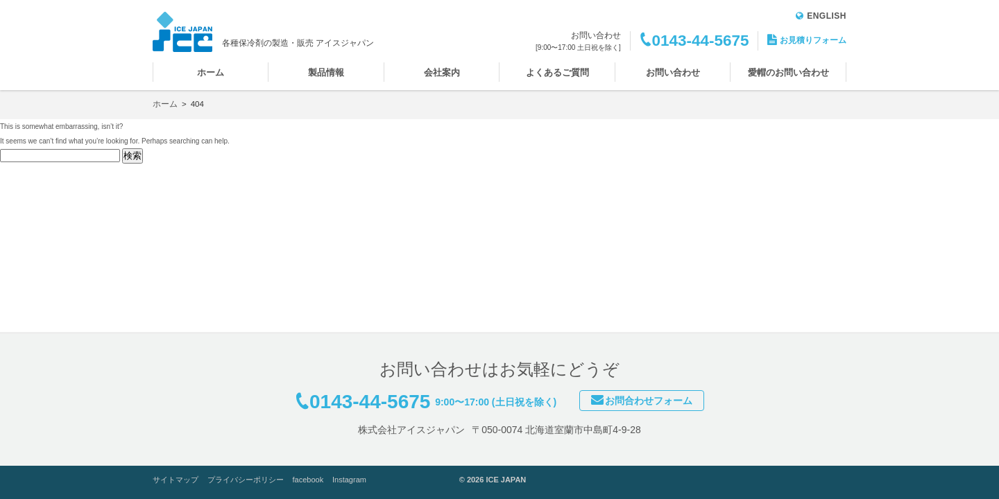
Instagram (349, 479)
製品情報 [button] (326, 72)
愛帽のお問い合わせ (788, 72)
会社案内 (442, 72)
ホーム (210, 72)
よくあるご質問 (557, 72)
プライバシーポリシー (245, 479)
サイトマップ (175, 479)
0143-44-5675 (700, 40)
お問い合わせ (673, 72)
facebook (308, 479)
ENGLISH (821, 16)
